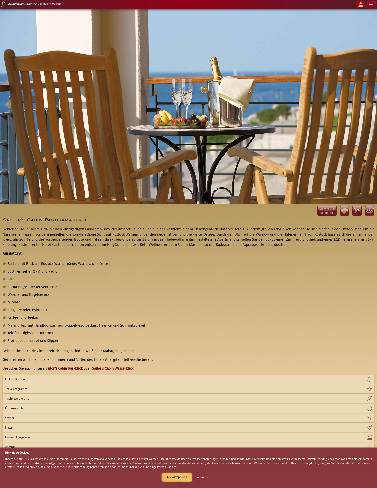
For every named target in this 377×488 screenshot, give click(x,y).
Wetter (9, 418)
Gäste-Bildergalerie (17, 437)
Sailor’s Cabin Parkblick (64, 368)
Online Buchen (15, 379)
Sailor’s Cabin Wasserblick (112, 368)
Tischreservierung (17, 398)
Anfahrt (10, 447)
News (8, 427)
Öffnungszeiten (15, 408)
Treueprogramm (16, 389)
